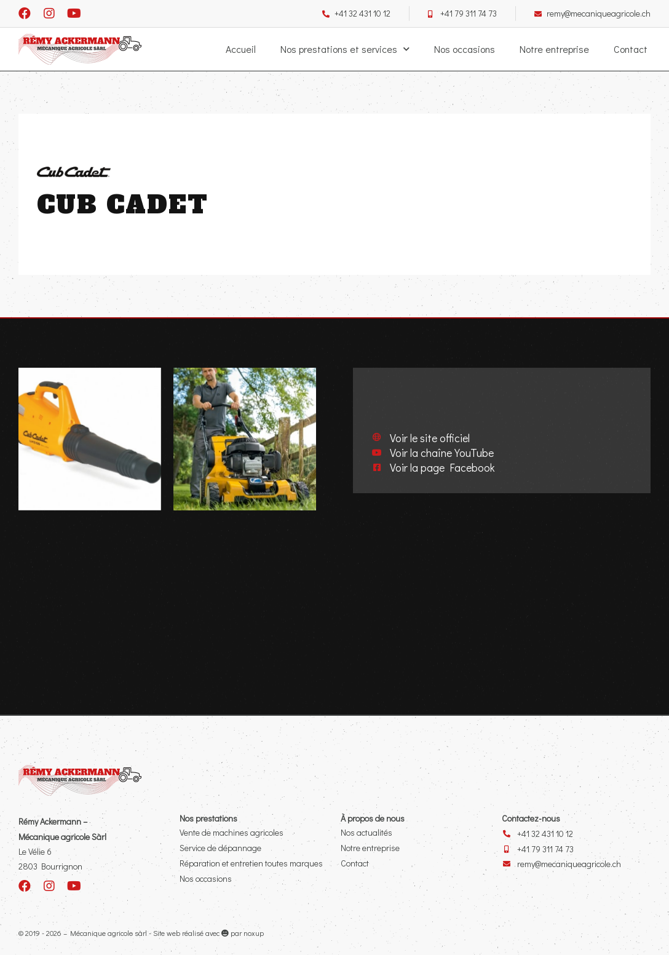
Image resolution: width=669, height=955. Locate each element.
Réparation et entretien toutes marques (251, 862)
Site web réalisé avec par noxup (208, 932)
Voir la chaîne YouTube (442, 452)
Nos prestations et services (345, 49)
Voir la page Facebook (442, 466)
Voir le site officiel (430, 437)
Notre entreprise (554, 48)
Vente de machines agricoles (231, 832)
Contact (630, 48)
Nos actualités (366, 832)
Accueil (241, 48)
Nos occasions (464, 48)
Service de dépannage (220, 847)
